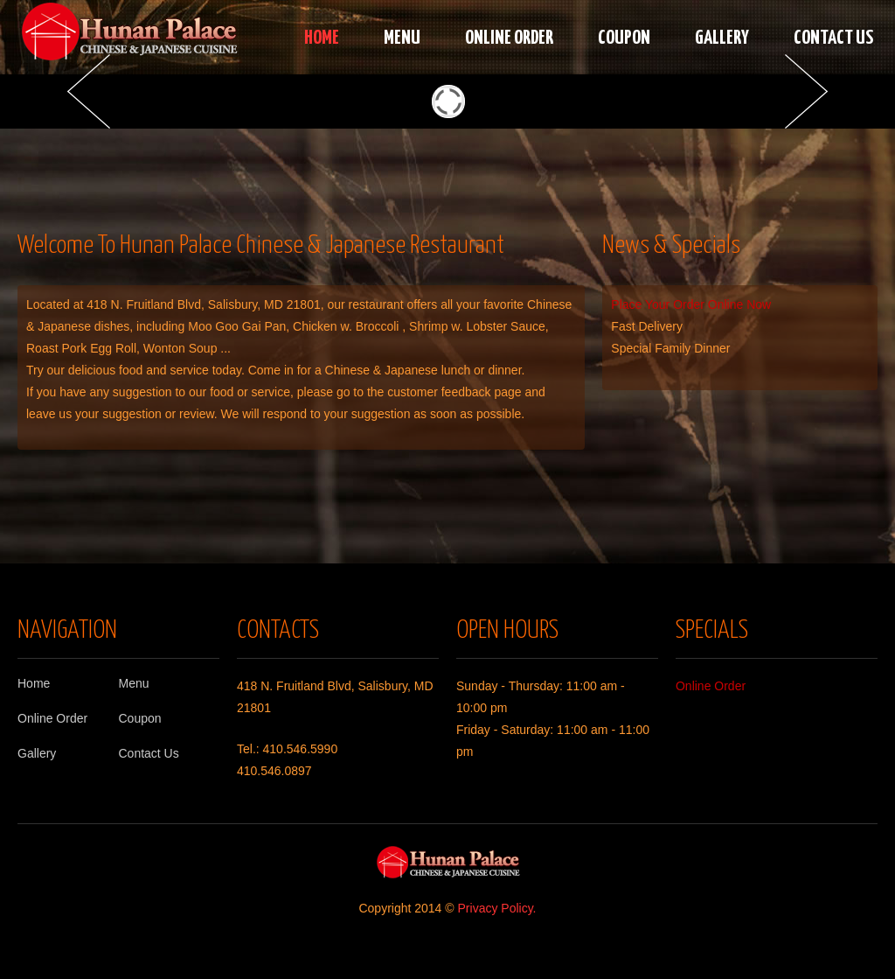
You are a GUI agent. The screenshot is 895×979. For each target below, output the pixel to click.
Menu (402, 38)
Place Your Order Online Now (691, 304)
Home (321, 38)
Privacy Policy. (497, 908)
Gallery (722, 38)
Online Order (509, 38)
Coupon (624, 38)
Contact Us (833, 38)
